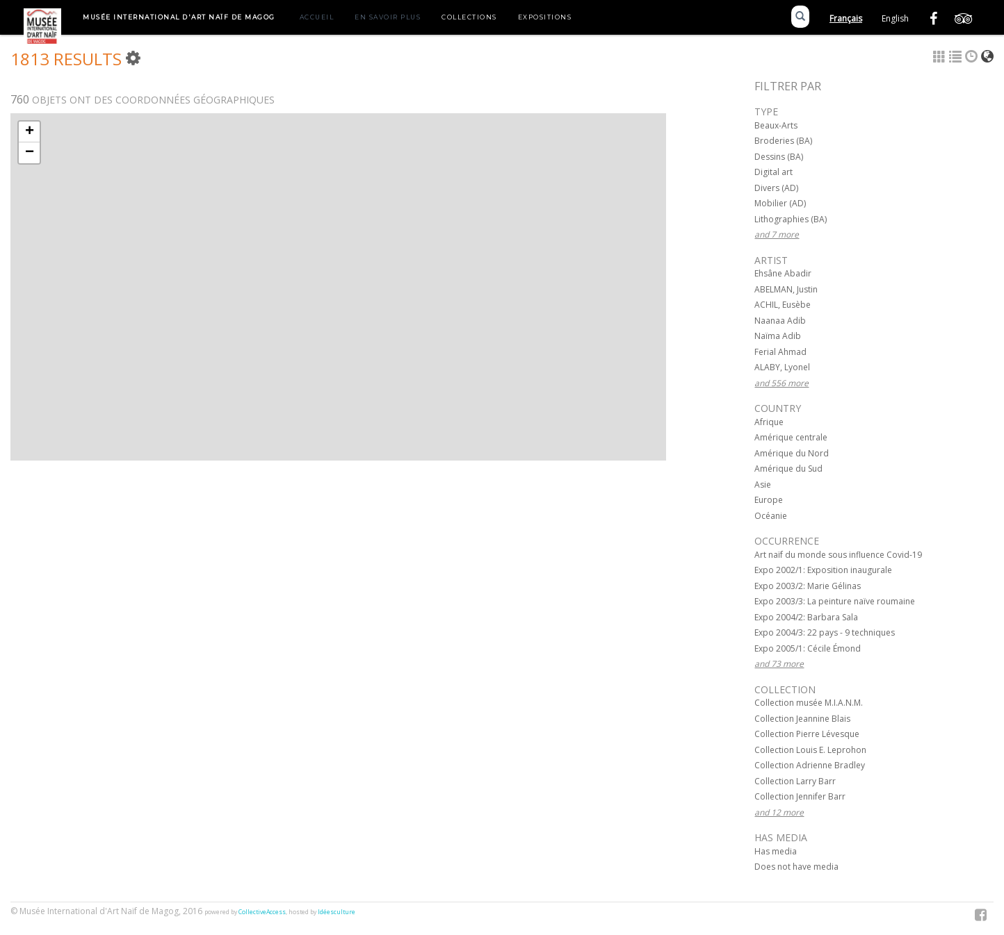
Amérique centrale (790, 437)
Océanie (770, 516)
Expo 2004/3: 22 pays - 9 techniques (824, 632)
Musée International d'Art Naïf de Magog (179, 17)
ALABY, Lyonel (782, 367)
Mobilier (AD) (780, 203)
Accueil (317, 17)
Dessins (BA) (778, 157)
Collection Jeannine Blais (802, 719)
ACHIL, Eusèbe (782, 305)
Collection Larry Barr (795, 781)
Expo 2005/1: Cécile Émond (807, 648)
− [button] (29, 152)
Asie (762, 484)
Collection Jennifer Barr (799, 796)
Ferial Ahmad (780, 352)
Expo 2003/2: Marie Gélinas (807, 586)
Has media (775, 851)
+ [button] (29, 132)
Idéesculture (336, 912)
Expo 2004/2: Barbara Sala (806, 617)
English (895, 18)
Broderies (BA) (783, 141)
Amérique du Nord (791, 453)
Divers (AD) (776, 188)
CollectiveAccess (262, 912)
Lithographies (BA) (790, 219)
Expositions (545, 17)
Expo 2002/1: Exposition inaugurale (823, 570)
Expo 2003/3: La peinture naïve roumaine (834, 601)
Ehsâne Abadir (782, 273)
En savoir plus (388, 17)
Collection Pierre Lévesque (806, 734)
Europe (768, 500)
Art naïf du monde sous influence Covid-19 (838, 555)
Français (845, 18)
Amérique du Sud (788, 468)
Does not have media (796, 866)
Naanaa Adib (780, 320)
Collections (469, 17)
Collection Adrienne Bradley (809, 765)
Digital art (773, 172)
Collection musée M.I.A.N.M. (808, 703)
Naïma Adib (777, 336)
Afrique (769, 422)
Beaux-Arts (775, 125)
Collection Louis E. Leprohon (810, 750)
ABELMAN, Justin (786, 289)
